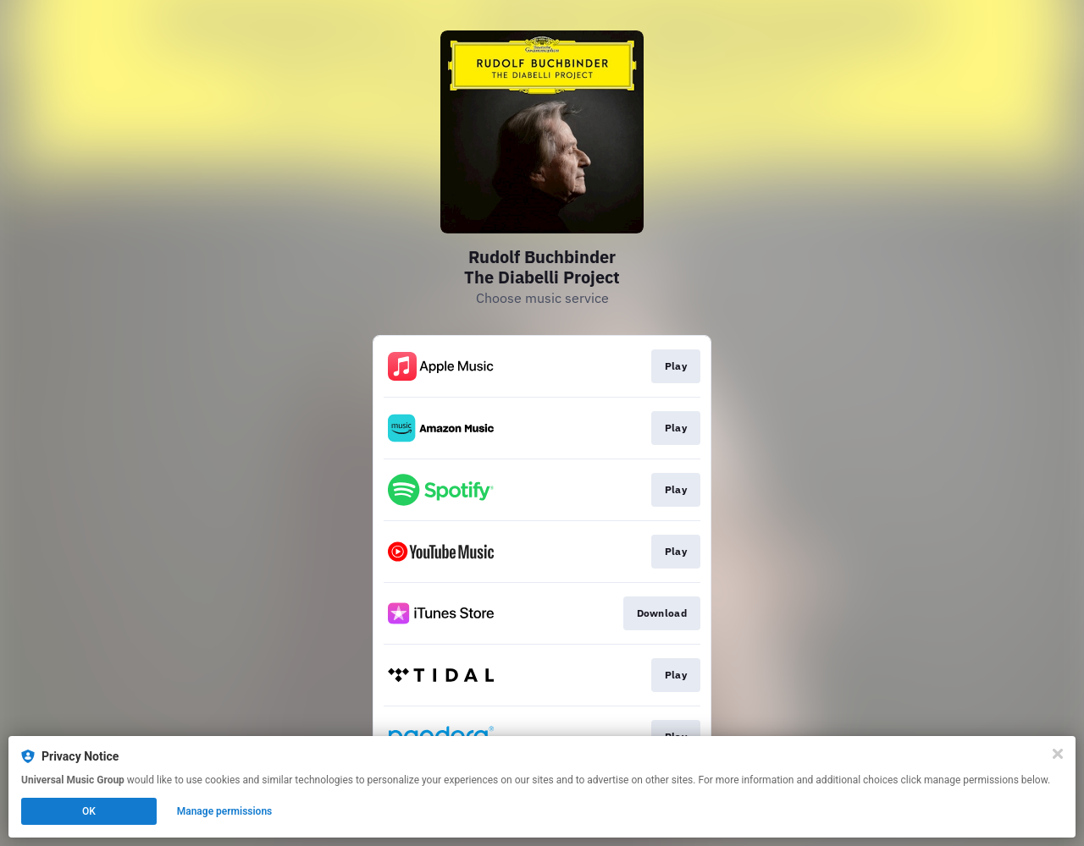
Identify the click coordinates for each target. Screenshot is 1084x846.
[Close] (1057, 753)
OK (89, 811)
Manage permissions (225, 811)
